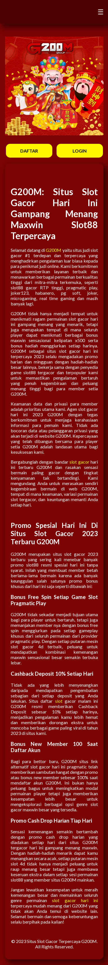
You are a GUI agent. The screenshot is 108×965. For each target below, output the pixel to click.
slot (58, 701)
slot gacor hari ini (75, 900)
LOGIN (80, 150)
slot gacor (79, 461)
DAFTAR (29, 150)
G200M (53, 250)
